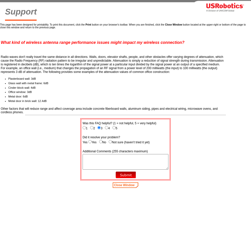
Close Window (124, 185)
